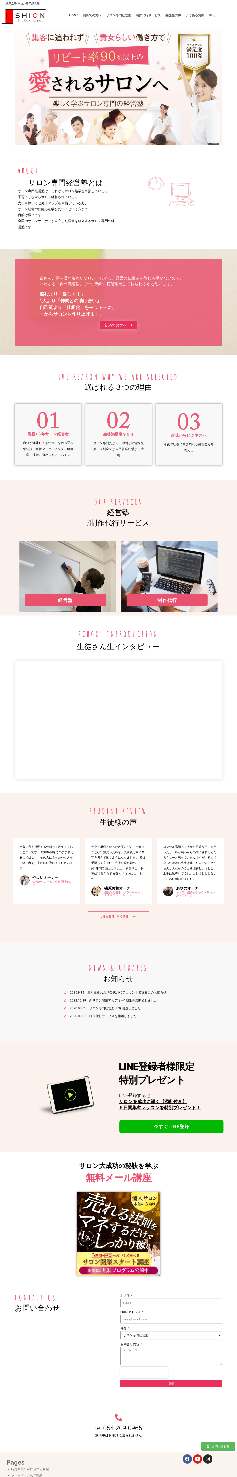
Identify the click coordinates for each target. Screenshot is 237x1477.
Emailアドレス (130, 1312)
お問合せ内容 (130, 1344)
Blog (212, 15)
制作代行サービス (148, 15)
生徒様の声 (173, 15)
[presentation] (144, 1372)
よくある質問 (195, 15)
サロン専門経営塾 (118, 15)
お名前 (125, 1296)
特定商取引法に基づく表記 (30, 1469)
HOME (73, 15)
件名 (123, 1329)
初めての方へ (92, 15)
